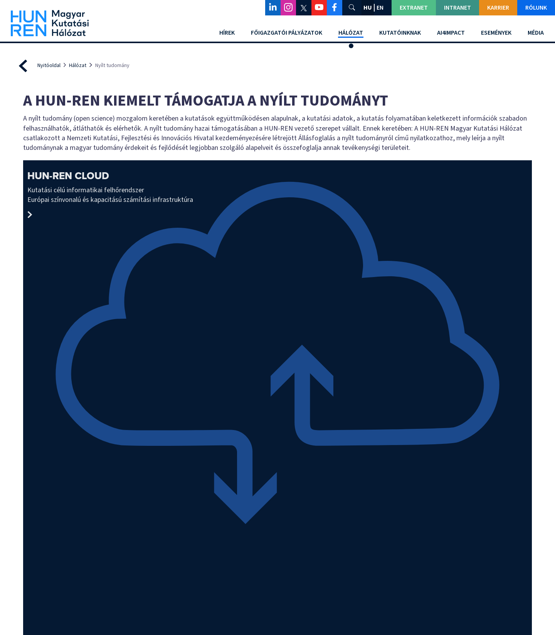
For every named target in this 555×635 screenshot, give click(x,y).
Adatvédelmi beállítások (278, 621)
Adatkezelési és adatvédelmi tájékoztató (468, 566)
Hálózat (350, 33)
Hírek (227, 33)
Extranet (414, 7)
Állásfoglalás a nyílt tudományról (212, 407)
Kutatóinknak (400, 33)
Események (496, 33)
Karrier (498, 7)
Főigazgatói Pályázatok (286, 33)
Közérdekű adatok (449, 545)
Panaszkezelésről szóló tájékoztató (462, 558)
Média (536, 33)
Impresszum (178, 576)
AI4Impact (451, 33)
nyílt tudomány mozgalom (84, 407)
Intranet (457, 7)
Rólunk (536, 7)
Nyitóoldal (49, 65)
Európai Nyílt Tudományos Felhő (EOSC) (341, 407)
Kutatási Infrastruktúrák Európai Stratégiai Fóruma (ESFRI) (470, 407)
